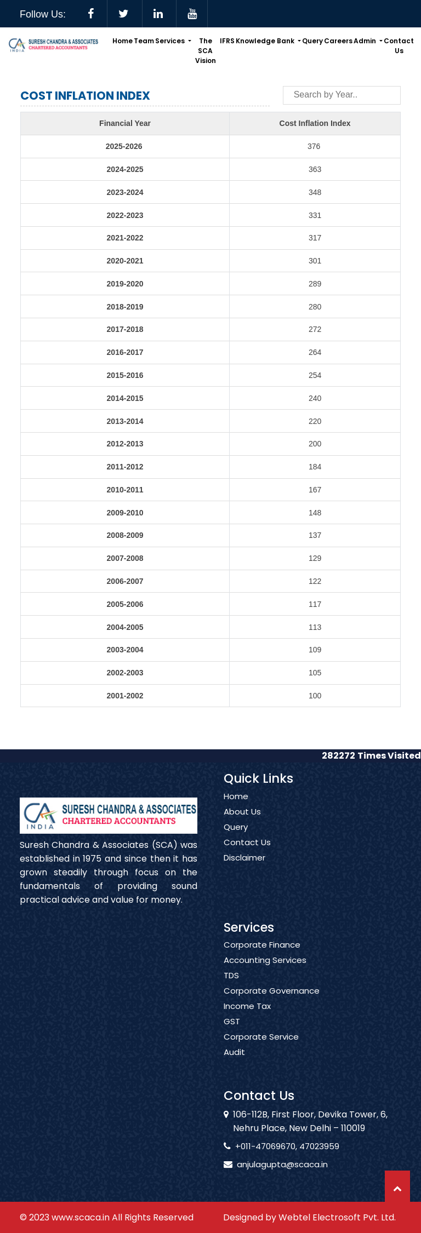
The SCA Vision (205, 50)
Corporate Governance (272, 1003)
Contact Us (399, 45)
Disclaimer (244, 870)
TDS (231, 988)
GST (232, 1034)
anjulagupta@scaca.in (269, 1164)
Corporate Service (261, 1049)
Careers (338, 40)
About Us (242, 824)
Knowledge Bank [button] (266, 40)
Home (122, 40)
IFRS (227, 40)
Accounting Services (265, 972)
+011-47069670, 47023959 (275, 1146)
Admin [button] (366, 40)
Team (144, 40)
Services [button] (170, 40)
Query (312, 40)
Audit (234, 1064)
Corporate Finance (262, 957)
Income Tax (247, 1018)
